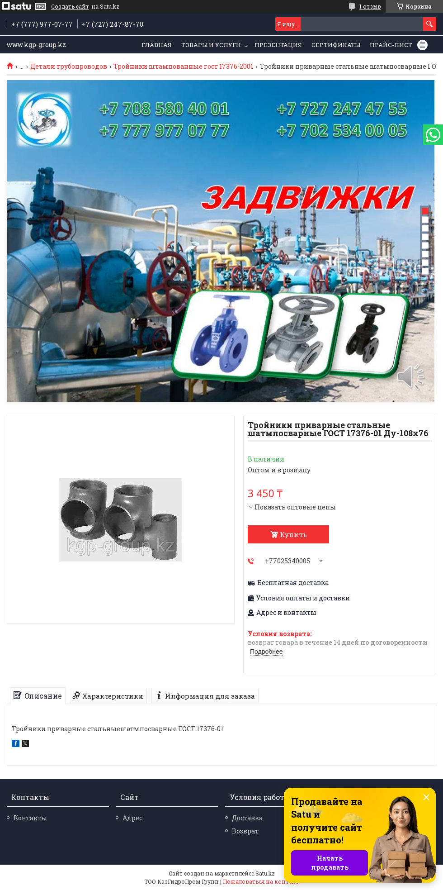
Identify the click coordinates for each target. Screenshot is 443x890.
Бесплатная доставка (293, 583)
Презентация (278, 45)
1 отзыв (370, 6)
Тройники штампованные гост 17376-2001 (183, 66)
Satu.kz (265, 873)
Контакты (30, 818)
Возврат (245, 831)
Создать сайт (70, 6)
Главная (156, 45)
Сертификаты (335, 45)
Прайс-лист (391, 45)
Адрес (132, 818)
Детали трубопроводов (68, 66)
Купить (293, 534)
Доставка (247, 818)
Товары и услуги (211, 45)
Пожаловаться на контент (261, 881)
